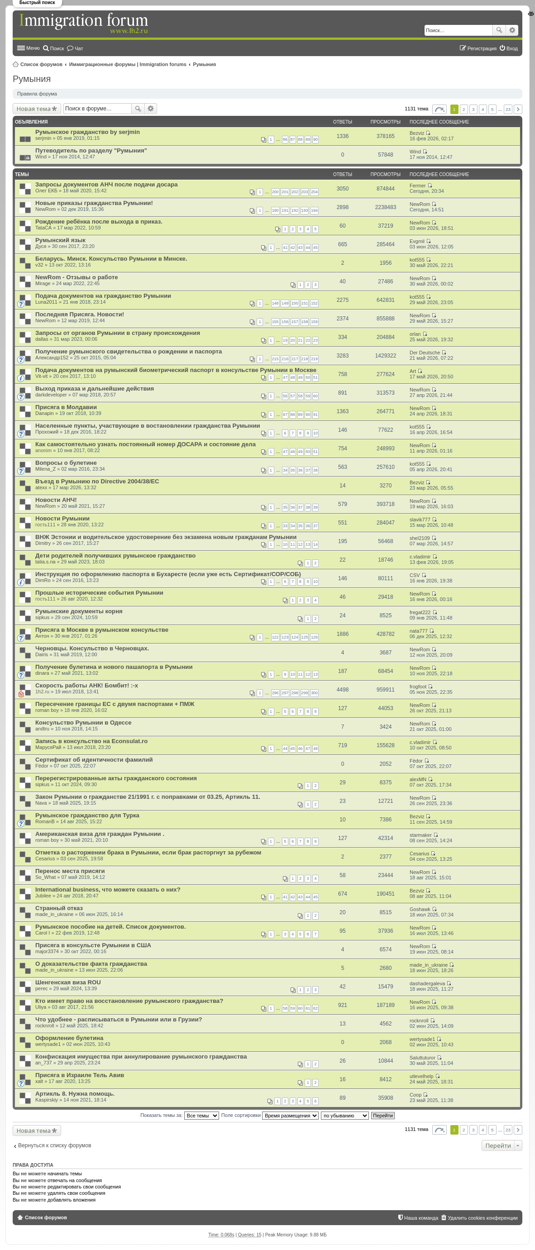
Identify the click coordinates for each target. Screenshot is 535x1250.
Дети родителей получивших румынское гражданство (115, 555)
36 (300, 470)
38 (315, 470)
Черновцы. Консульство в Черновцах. (92, 648)
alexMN (418, 779)
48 (293, 377)
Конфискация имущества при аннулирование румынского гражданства (141, 1056)
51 (315, 377)
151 (304, 303)
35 (293, 470)
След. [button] (518, 109)
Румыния (204, 64)
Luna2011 (46, 302)
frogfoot (418, 686)
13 (308, 544)
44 (308, 247)
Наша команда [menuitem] (421, 1218)
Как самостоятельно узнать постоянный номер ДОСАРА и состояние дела (145, 444)
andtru (42, 728)
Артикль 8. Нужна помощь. (75, 1093)
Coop (415, 1094)
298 (294, 693)
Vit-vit (41, 376)
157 (294, 322)
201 (285, 192)
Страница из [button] (439, 109)
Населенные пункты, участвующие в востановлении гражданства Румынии (147, 425)
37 (308, 470)
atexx (41, 487)
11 (293, 544)
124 (294, 637)
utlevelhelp (422, 1076)
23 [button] (508, 109)
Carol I (42, 932)
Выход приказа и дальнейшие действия (94, 388)
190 (275, 210)
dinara (42, 673)
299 (304, 693)
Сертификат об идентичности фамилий (94, 759)
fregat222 (420, 612)
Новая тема (34, 109)
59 (308, 396)
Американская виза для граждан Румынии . (99, 833)
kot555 (417, 259)
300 (314, 693)
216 (285, 359)
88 (300, 139)
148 (275, 303)
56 (285, 396)
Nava (41, 803)
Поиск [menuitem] (57, 48)
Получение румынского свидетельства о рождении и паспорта (128, 351)
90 (315, 139)
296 (275, 693)
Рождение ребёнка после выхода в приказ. (98, 221)
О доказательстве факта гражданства (91, 963)
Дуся (41, 246)
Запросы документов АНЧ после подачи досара (106, 184)
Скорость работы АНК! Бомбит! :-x (86, 685)
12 (300, 544)
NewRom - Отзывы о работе (76, 277)
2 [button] (464, 109)
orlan (415, 334)
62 (315, 1008)
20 (293, 340)
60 (315, 396)
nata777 (419, 631)
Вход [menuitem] (512, 48)
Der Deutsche (425, 352)
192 (294, 210)
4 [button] (483, 109)
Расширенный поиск (512, 30)
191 (285, 210)
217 (294, 359)
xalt (39, 1081)
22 (308, 340)
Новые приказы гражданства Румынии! (94, 203)
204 (314, 192)
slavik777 (420, 519)
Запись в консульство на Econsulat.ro (91, 741)
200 (275, 192)
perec (41, 988)
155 (275, 322)
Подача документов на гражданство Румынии (103, 295)
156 (285, 322)
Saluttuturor (422, 1057)
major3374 (47, 951)
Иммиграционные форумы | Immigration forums (127, 64)
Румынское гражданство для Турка (87, 815)
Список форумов (41, 64)
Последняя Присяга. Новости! (79, 314)
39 (315, 507)
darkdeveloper (51, 394)
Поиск (499, 30)
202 (294, 192)
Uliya (40, 1007)
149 (285, 303)
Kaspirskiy (46, 1099)
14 (315, 544)
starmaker (421, 835)
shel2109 (420, 538)
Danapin (44, 413)
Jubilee (43, 895)
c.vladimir (420, 556)
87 (293, 139)
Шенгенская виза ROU (68, 982)
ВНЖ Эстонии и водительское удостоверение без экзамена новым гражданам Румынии (165, 537)
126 (314, 637)
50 (308, 377)
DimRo (43, 580)
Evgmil (417, 241)
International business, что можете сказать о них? (108, 889)
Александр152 (51, 357)
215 (275, 359)
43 (300, 247)
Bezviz (417, 133)
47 (285, 377)
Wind (41, 156)
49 (300, 377)
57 (293, 396)
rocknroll (44, 1025)
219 (314, 359)
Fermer (417, 185)
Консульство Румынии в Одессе (83, 722)
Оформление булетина (69, 1038)
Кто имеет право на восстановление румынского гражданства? (129, 1000)
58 (300, 396)
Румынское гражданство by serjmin (87, 132)
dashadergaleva (427, 983)
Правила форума (37, 93)
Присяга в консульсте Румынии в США (93, 945)
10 (315, 433)
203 (304, 192)
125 (304, 637)
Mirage (43, 283)
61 (308, 1008)
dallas (41, 339)
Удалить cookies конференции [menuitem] (483, 1218)
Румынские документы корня (79, 611)
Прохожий (46, 431)
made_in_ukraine (54, 914)
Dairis (41, 654)
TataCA (43, 227)
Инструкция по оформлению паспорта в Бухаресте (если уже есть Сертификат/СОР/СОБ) (168, 574)
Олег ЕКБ (46, 190)
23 (315, 340)
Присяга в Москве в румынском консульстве (101, 629)
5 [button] (492, 109)
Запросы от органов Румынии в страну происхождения (117, 332)
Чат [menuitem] (79, 48)
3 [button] (473, 109)
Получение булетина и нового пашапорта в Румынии (114, 666)
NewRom (45, 209)
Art (413, 371)
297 (285, 693)
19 (285, 340)
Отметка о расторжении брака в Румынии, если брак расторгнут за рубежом (148, 852)
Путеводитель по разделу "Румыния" (91, 150)
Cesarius (45, 858)
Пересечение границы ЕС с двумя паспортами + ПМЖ (114, 704)
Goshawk (420, 909)
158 (304, 322)
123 (285, 637)
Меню (33, 48)
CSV (415, 575)
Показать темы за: (179, 1115)
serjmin (43, 138)
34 (285, 470)
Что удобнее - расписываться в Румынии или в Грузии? (118, 1019)
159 (314, 322)
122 (275, 637)
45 (315, 247)
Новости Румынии (62, 518)
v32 (39, 264)
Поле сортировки (270, 1115)
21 (300, 340)
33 (285, 526)
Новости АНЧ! (56, 499)
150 (294, 303)
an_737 (43, 1062)
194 (314, 210)
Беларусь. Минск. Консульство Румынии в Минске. (111, 258)
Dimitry (43, 543)
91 (315, 414)
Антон (42, 636)
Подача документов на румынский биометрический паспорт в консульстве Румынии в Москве (175, 370)
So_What (45, 877)
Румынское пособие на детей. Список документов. (110, 926)
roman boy (47, 710)
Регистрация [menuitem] (482, 48)
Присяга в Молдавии (66, 407)
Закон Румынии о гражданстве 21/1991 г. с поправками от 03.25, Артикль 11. (147, 796)
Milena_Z (45, 469)
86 (285, 139)
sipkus (42, 617)
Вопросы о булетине (66, 462)
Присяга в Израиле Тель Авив (79, 1075)
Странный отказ (59, 908)
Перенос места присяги (70, 871)
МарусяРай (48, 747)
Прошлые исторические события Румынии (99, 592)
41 (285, 247)
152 (314, 303)
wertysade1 (48, 1044)
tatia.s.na (45, 561)
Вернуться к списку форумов (54, 1145)
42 (293, 247)
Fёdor (41, 765)
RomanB (45, 821)
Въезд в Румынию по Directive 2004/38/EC (97, 481)
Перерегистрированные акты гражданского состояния (116, 778)
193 (304, 210)
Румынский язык (60, 240)
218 (304, 359)
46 (300, 748)
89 (308, 139)
